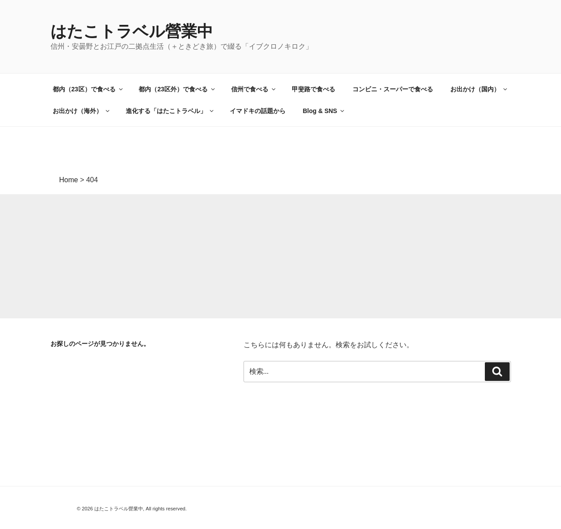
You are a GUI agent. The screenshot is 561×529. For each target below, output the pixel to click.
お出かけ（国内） (479, 89)
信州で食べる (254, 89)
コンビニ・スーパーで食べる (392, 89)
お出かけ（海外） (82, 110)
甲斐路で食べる (313, 89)
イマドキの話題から (258, 110)
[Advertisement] (265, 256)
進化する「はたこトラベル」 (170, 110)
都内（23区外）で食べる (177, 89)
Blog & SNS (324, 110)
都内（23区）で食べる (88, 89)
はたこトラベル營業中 (131, 31)
